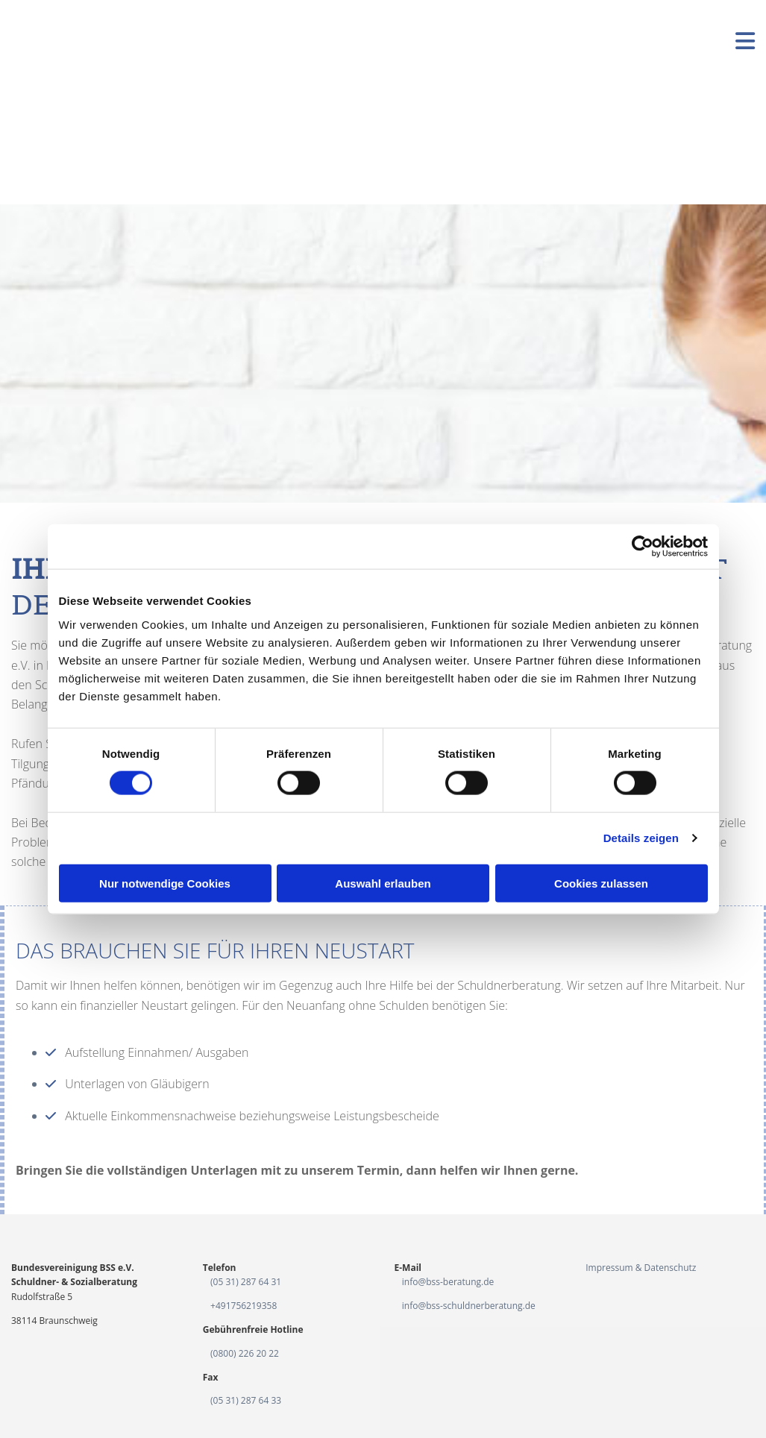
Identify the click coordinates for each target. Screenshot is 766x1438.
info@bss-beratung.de (448, 1281)
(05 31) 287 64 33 (245, 1400)
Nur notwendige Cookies (164, 882)
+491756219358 (243, 1305)
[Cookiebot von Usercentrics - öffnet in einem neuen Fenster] (642, 547)
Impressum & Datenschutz (641, 1267)
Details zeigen (641, 838)
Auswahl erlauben (382, 882)
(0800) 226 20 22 (244, 1353)
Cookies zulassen (601, 882)
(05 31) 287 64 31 (245, 1281)
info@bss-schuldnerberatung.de (469, 1305)
